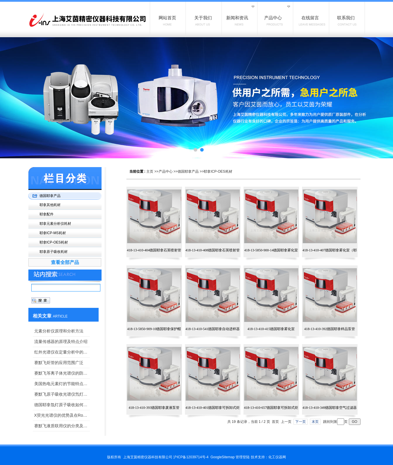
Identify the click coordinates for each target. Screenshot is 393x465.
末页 (315, 422)
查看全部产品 (65, 262)
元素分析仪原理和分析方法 (58, 331)
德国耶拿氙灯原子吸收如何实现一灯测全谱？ (62, 404)
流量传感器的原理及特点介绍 (60, 341)
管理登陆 (243, 457)
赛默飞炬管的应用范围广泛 (58, 362)
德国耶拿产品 (188, 171)
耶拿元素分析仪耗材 (55, 224)
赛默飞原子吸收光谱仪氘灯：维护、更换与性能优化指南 (62, 394)
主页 (149, 171)
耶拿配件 (47, 214)
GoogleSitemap (222, 457)
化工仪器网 (277, 457)
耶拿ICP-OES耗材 (218, 171)
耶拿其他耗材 (50, 205)
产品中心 (166, 171)
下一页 (300, 422)
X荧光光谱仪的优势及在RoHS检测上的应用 (62, 415)
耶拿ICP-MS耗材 (53, 233)
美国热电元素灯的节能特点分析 (62, 383)
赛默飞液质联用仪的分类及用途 (62, 425)
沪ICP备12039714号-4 (190, 457)
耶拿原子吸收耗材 (54, 252)
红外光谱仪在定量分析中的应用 (62, 352)
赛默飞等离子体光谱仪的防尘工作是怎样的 (62, 373)
